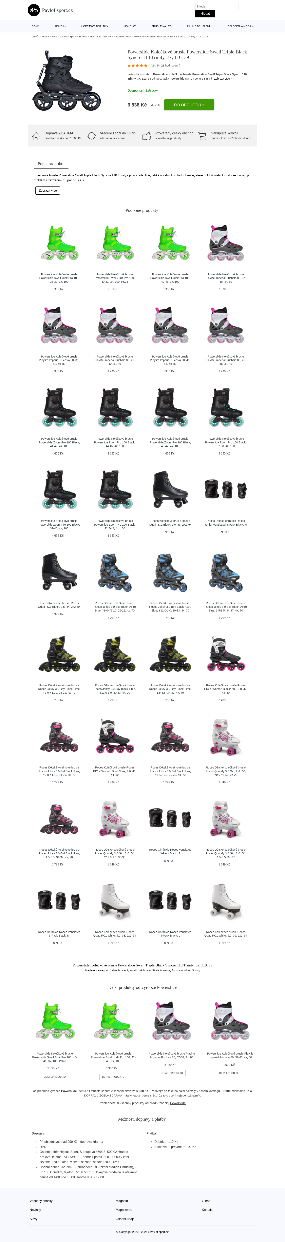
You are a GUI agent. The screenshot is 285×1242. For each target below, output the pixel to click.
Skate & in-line (86, 36)
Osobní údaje (125, 1219)
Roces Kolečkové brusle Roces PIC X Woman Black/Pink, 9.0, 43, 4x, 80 (114, 771)
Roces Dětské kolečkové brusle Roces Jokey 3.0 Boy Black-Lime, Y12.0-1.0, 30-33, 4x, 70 (115, 689)
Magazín (122, 1201)
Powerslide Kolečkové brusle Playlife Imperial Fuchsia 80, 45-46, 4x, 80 (225, 360)
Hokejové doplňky (94, 26)
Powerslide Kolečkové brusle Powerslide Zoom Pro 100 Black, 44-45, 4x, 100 (114, 442)
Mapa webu (124, 1210)
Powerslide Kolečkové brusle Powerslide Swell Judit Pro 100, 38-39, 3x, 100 (59, 278)
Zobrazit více (48, 190)
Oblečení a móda (239, 26)
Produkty (44, 36)
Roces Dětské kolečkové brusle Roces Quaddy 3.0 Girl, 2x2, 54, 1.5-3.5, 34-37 (225, 853)
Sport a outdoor (59, 36)
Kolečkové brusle (140, 970)
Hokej (59, 26)
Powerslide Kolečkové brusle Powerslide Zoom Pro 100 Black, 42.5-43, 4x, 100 (114, 524)
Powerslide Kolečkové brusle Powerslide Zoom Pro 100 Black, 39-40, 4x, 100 (59, 524)
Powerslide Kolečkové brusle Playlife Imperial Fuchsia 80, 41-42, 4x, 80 (114, 360)
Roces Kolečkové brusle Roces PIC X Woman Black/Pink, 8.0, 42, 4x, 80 (225, 689)
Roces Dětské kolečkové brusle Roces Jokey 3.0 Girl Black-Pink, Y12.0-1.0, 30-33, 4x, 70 (170, 771)
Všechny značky (41, 1201)
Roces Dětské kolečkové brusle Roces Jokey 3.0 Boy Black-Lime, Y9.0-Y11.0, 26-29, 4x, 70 (59, 689)
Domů (36, 26)
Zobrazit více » (223, 78)
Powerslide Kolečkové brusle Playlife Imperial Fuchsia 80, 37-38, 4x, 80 (225, 278)
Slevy (33, 1219)
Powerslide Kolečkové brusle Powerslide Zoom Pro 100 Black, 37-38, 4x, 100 (225, 442)
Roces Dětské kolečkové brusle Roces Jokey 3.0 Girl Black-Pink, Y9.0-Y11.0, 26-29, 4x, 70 (59, 771)
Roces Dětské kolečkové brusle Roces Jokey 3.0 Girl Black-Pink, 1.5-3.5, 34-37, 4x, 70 (59, 853)
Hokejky (130, 26)
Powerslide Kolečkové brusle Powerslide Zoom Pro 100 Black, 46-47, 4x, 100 (170, 442)
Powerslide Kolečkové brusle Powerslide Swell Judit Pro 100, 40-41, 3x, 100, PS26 (115, 278)
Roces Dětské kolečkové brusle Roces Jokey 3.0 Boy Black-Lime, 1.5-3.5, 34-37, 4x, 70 (170, 689)
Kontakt (207, 1210)
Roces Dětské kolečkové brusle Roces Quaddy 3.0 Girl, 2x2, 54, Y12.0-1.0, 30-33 (114, 853)
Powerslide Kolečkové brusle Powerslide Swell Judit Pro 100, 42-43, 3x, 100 (170, 278)
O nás (206, 1201)
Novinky (35, 1210)
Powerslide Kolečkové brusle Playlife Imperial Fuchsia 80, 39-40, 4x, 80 (59, 360)
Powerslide (177, 78)
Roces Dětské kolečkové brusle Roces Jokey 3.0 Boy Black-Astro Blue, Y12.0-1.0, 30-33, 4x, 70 (170, 607)
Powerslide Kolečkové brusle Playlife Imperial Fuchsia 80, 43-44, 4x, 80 (170, 360)
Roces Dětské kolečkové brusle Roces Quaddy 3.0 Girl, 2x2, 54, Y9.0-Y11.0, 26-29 (225, 771)
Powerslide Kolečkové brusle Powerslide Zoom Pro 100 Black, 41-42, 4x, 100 (59, 442)
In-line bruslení (198, 26)
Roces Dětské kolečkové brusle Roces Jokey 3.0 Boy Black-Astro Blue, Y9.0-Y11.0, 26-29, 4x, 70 (115, 607)
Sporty (73, 36)
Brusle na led (161, 26)
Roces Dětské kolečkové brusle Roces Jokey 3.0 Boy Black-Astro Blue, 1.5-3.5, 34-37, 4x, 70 (226, 607)
